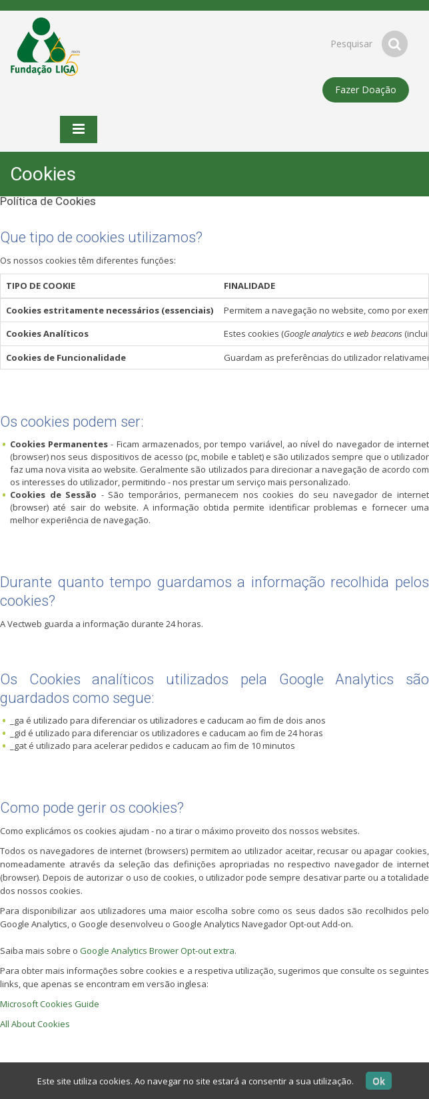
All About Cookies (35, 1024)
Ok (378, 1080)
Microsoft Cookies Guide (49, 1004)
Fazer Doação (365, 89)
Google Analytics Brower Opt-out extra (157, 951)
